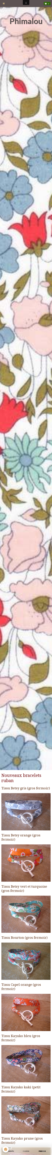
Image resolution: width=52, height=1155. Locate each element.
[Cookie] (5, 1149)
